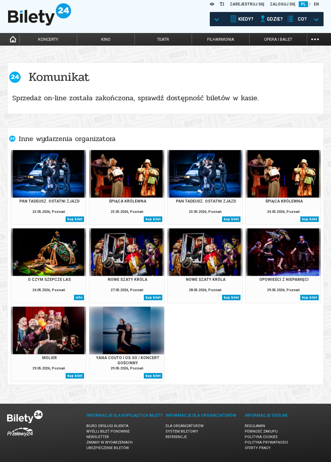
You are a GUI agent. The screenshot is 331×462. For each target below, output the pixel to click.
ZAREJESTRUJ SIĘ (247, 4)
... (315, 39)
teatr (163, 39)
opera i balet (278, 39)
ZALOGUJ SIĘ (282, 4)
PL (303, 4)
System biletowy (182, 431)
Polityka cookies (261, 437)
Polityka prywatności (266, 442)
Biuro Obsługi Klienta (107, 426)
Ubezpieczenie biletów (107, 448)
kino (106, 39)
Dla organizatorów (185, 426)
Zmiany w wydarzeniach (109, 442)
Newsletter (97, 437)
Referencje (176, 437)
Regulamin (255, 426)
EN (316, 4)
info (79, 297)
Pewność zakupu (261, 431)
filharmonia (220, 39)
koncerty (48, 39)
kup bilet (74, 219)
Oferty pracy (258, 448)
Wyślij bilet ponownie (108, 431)
